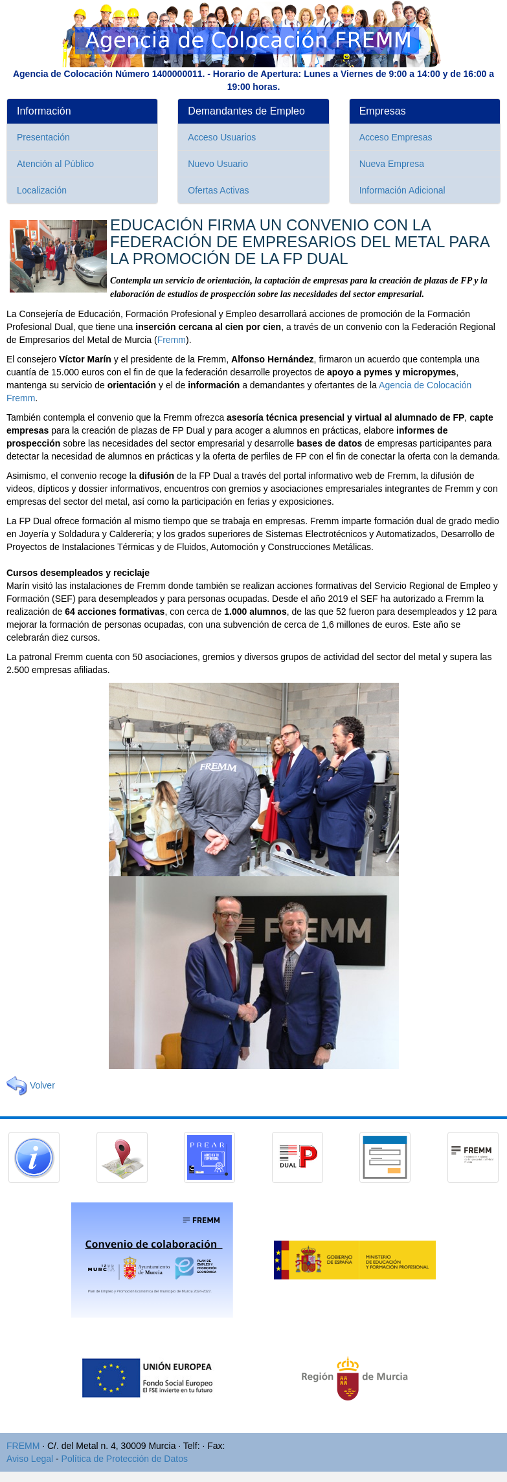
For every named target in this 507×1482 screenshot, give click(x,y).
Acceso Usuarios (222, 137)
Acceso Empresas (396, 137)
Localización (42, 190)
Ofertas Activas (218, 190)
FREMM (22, 1446)
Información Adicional (402, 190)
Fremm (171, 340)
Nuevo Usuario (218, 164)
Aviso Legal (29, 1459)
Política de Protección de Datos (125, 1459)
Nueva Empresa (391, 164)
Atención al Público (55, 164)
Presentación (43, 137)
